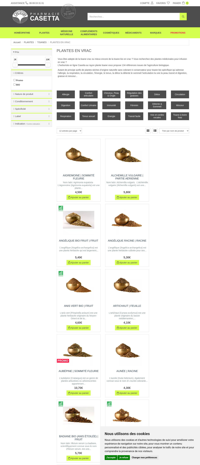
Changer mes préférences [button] (144, 457)
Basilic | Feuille (168, 371)
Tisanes (42, 42)
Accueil (16, 42)
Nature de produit (24, 94)
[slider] (15, 65)
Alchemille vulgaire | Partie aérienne (123, 177)
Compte (146, 3)
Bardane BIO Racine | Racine (77, 373)
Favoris (163, 3)
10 (116, 402)
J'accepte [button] (111, 457)
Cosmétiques (111, 33)
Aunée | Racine (123, 305)
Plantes (44, 33)
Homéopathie (22, 33)
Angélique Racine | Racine (77, 240)
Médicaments (133, 33)
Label (18, 116)
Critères (19, 73)
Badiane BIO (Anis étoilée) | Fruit (168, 307)
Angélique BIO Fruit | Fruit (168, 177)
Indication (27, 123)
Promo (18, 80)
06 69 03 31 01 (34, 436)
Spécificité (20, 109)
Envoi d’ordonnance (48, 457)
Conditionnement (24, 101)
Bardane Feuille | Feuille (123, 371)
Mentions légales (95, 457)
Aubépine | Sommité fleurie (77, 307)
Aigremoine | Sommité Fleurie (77, 177)
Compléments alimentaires (88, 33)
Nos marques (67, 457)
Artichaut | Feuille (169, 240)
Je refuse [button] (123, 457)
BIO (16, 84)
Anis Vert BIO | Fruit (123, 240)
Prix (17, 52)
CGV (81, 457)
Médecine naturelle (66, 33)
